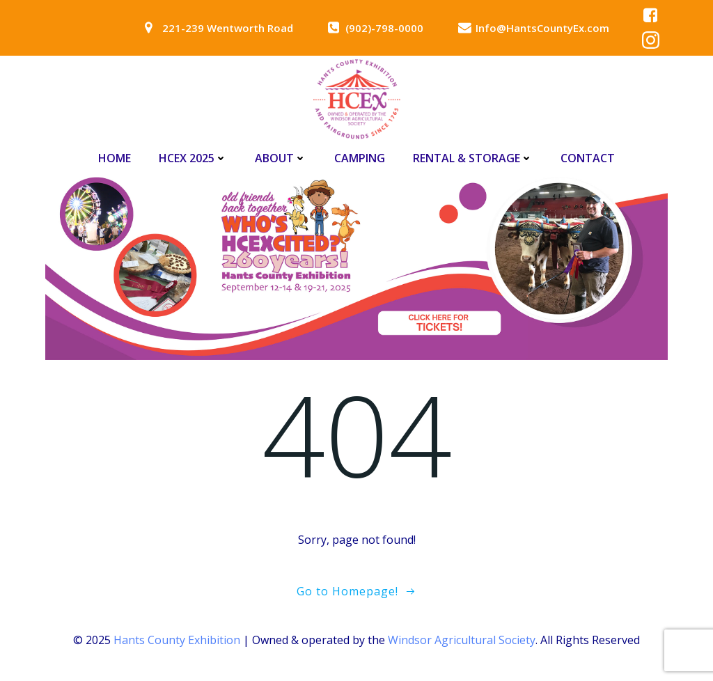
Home (114, 158)
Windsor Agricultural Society (461, 640)
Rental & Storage (473, 158)
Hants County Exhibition (176, 640)
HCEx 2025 (193, 158)
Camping (359, 158)
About (280, 158)
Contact (588, 158)
